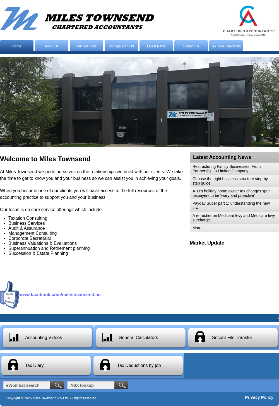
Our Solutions (86, 46)
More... (199, 228)
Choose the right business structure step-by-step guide (231, 181)
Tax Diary (34, 365)
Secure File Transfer (232, 337)
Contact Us (191, 46)
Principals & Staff (121, 46)
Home (16, 46)
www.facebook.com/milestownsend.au (60, 294)
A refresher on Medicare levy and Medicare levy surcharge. (234, 217)
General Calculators (138, 337)
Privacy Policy (259, 397)
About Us (51, 46)
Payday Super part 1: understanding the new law (231, 205)
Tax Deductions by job (139, 365)
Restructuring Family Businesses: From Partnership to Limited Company (227, 168)
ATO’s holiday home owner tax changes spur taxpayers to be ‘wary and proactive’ (231, 193)
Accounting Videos (43, 337)
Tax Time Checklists (226, 46)
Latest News (156, 46)
